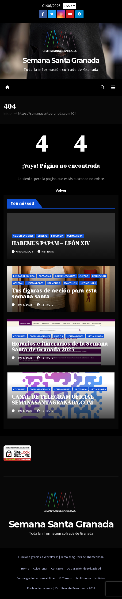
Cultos (83, 276)
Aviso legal (40, 568)
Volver (61, 191)
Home (25, 568)
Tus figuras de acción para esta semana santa (54, 293)
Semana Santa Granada (61, 60)
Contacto (57, 568)
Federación (99, 276)
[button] (102, 87)
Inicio (8, 113)
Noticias (100, 578)
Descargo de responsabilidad (36, 578)
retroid (46, 251)
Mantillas (70, 283)
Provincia (57, 236)
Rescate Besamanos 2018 (78, 588)
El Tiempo (65, 578)
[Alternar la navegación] (113, 87)
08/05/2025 (25, 251)
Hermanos (53, 283)
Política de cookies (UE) (42, 588)
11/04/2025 (25, 304)
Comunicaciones (23, 236)
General (42, 236)
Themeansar (95, 556)
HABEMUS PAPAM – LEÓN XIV (51, 243)
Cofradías (44, 276)
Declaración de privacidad (84, 568)
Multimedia (83, 578)
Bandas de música (23, 276)
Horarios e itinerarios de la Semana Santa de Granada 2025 (60, 346)
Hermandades (35, 283)
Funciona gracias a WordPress (38, 556)
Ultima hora (74, 236)
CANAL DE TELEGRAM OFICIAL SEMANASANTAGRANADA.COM (53, 399)
